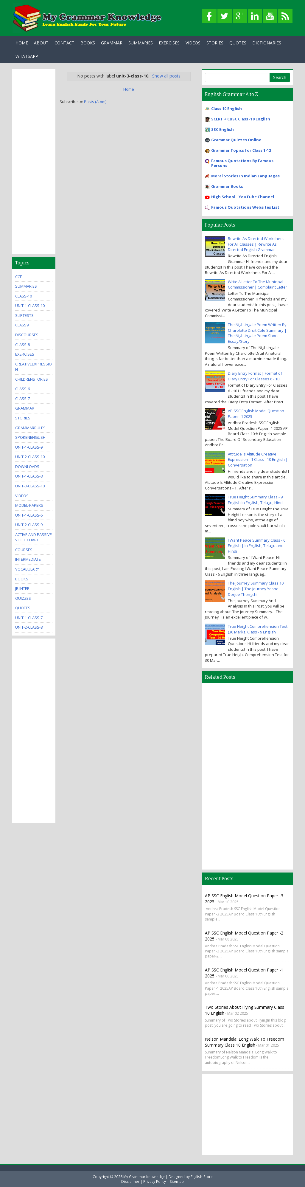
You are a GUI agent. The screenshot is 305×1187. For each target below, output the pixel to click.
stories (22, 418)
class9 (22, 325)
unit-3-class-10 (30, 486)
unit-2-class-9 (29, 524)
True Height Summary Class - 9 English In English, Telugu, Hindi (256, 499)
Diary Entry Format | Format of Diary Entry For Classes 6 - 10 (255, 376)
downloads (27, 466)
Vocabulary (27, 569)
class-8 (22, 344)
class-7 (22, 398)
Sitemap (177, 1181)
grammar (24, 408)
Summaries (140, 43)
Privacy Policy (154, 1181)
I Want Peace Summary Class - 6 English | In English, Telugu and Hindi (256, 545)
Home (21, 43)
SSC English (222, 129)
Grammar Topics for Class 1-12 (241, 150)
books (21, 579)
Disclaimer (130, 1181)
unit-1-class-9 (29, 447)
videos (22, 495)
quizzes (23, 598)
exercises (24, 354)
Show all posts (166, 76)
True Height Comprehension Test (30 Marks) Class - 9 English (257, 629)
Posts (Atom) (95, 101)
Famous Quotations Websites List (245, 207)
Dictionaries (266, 43)
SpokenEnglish (30, 437)
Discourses (26, 334)
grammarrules (30, 427)
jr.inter (22, 588)
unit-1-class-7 (29, 617)
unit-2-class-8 (29, 627)
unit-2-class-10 (30, 456)
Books (87, 43)
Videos (193, 43)
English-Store (202, 1176)
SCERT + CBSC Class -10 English (240, 119)
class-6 (22, 388)
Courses (23, 549)
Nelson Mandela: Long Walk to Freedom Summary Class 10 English (244, 1042)
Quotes (237, 43)
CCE (18, 276)
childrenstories (31, 379)
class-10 (23, 296)
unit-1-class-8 (29, 476)
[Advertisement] (33, 161)
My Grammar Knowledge (144, 1176)
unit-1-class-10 (30, 305)
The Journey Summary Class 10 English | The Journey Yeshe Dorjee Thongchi (256, 588)
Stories (214, 43)
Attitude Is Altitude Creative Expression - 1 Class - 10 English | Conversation (258, 459)
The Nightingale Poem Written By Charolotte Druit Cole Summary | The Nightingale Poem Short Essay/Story (257, 333)
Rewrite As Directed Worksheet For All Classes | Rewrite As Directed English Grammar (256, 244)
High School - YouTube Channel (242, 196)
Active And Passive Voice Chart (33, 537)
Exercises (169, 43)
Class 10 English (226, 108)
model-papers (29, 505)
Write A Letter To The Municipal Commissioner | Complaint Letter (257, 284)
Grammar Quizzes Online (236, 139)
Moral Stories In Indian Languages (245, 176)
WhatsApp (26, 56)
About (41, 43)
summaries (26, 286)
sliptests (24, 315)
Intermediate (28, 559)
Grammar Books (227, 186)
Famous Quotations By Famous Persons (242, 163)
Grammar (111, 43)
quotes (22, 607)
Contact (64, 43)
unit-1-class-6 (29, 515)
